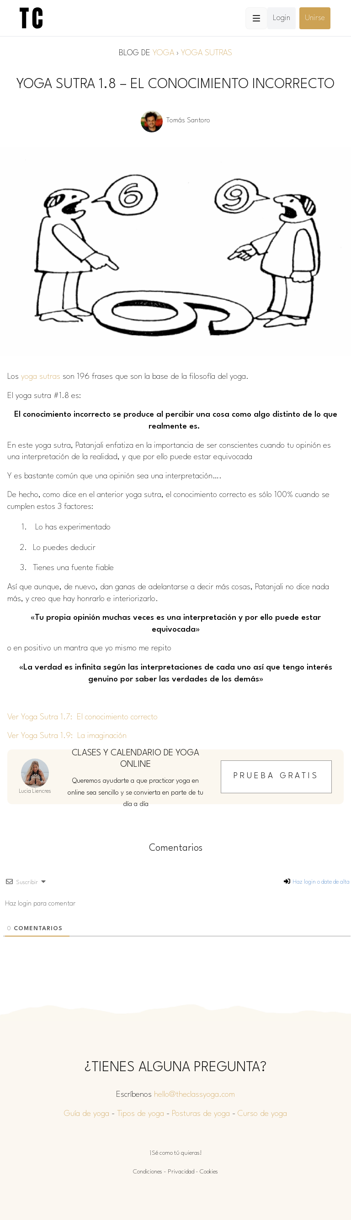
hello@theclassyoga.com (194, 1095)
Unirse (315, 18)
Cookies (209, 1172)
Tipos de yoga (140, 1114)
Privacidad (181, 1172)
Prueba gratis (276, 776)
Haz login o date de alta (317, 882)
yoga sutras (40, 377)
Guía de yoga (86, 1114)
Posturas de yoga (201, 1114)
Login (281, 18)
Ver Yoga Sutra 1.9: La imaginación (67, 736)
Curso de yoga (262, 1114)
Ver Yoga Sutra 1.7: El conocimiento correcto (82, 717)
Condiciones (147, 1172)
